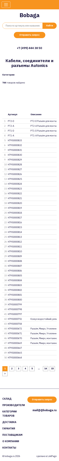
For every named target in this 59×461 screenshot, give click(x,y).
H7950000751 (15, 319)
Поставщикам (12, 434)
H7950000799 (15, 304)
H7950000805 (15, 275)
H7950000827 (15, 169)
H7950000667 (15, 348)
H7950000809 (15, 256)
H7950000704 (15, 323)
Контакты (9, 447)
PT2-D (11, 121)
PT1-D (11, 130)
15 (52, 368)
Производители (13, 405)
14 (45, 368)
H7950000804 (15, 280)
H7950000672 (15, 328)
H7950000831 (15, 150)
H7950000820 (15, 203)
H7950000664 (15, 357)
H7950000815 (15, 227)
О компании (10, 441)
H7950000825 (15, 179)
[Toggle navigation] (6, 5)
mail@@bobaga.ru (45, 410)
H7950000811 (15, 246)
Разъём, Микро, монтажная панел (44, 338)
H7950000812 (15, 241)
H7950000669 (15, 343)
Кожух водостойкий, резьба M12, (44, 319)
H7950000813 (15, 237)
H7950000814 (15, 232)
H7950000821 (15, 198)
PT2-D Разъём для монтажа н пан (44, 121)
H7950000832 (15, 145)
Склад (6, 398)
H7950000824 (15, 183)
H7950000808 (15, 261)
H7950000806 (15, 270)
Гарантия (8, 428)
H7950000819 (15, 208)
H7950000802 (15, 290)
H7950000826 (15, 174)
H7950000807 (15, 266)
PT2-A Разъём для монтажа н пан (44, 126)
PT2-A (11, 126)
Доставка (9, 422)
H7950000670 (15, 338)
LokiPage (52, 456)
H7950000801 (15, 294)
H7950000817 (15, 217)
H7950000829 (15, 159)
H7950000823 (15, 188)
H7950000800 (15, 299)
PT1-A (11, 135)
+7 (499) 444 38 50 (29, 48)
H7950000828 (15, 164)
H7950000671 (15, 333)
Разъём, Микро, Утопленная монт (44, 328)
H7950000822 (15, 193)
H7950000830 (15, 155)
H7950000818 (15, 212)
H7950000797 (15, 314)
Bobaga (29, 15)
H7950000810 (15, 251)
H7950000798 (15, 309)
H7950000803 (15, 285)
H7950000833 (15, 140)
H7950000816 (15, 222)
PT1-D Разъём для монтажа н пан (44, 130)
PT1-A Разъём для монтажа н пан (44, 135)
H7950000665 (15, 352)
